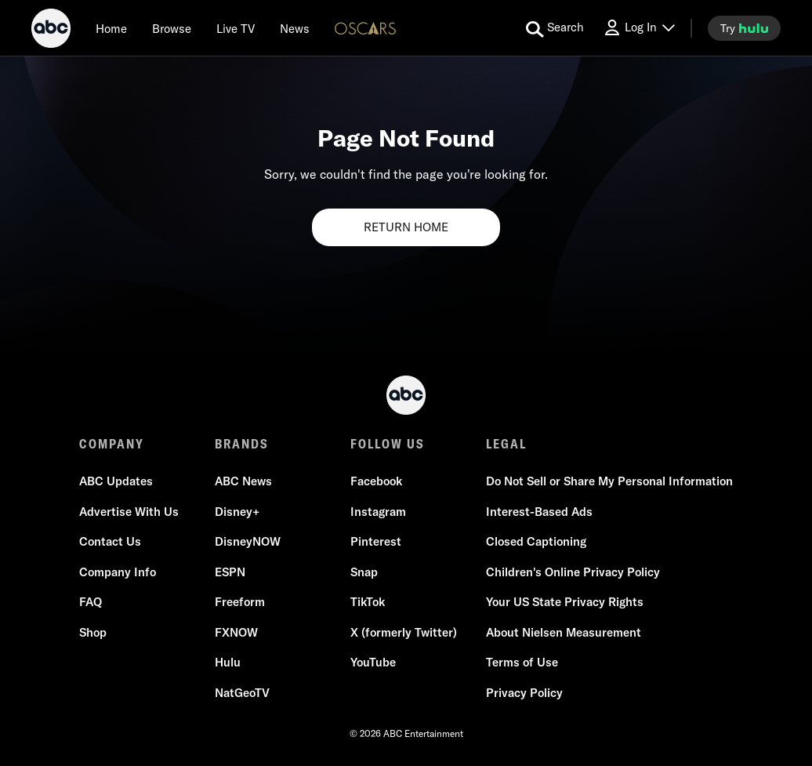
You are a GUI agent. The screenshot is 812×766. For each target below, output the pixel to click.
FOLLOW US (387, 444)
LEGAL (506, 444)
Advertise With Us (129, 511)
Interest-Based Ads (539, 511)
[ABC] (51, 31)
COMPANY (111, 444)
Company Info (117, 572)
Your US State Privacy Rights (564, 601)
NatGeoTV (242, 692)
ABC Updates (116, 481)
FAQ (90, 601)
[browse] (171, 28)
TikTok (367, 601)
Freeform (240, 601)
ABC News (243, 481)
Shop (93, 632)
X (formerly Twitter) (403, 632)
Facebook (376, 481)
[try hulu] (744, 28)
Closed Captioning (536, 541)
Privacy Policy (524, 692)
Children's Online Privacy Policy (573, 572)
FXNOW (236, 632)
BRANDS (242, 444)
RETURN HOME (406, 227)
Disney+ (237, 511)
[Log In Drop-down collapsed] (639, 28)
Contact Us (110, 541)
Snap (364, 572)
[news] (295, 28)
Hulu (228, 662)
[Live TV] (235, 28)
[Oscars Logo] (366, 28)
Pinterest (375, 541)
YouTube (373, 662)
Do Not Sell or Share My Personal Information (609, 481)
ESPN (230, 572)
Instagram (378, 511)
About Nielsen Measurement (563, 632)
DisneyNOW (248, 541)
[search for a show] (555, 28)
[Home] (111, 28)
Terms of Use (522, 662)
